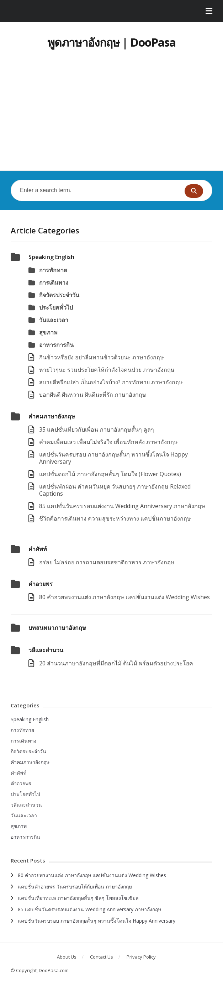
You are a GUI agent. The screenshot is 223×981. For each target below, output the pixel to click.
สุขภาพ (48, 332)
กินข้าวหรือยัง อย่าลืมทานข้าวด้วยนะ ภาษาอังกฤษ (101, 357)
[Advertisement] (111, 117)
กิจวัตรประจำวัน (59, 295)
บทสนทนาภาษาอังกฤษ (57, 628)
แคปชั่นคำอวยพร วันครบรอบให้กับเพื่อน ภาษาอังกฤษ (75, 886)
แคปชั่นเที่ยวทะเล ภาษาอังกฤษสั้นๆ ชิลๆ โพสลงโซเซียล (78, 898)
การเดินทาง (53, 282)
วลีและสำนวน (45, 650)
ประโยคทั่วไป (56, 307)
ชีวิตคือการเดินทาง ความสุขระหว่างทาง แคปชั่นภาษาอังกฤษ (115, 518)
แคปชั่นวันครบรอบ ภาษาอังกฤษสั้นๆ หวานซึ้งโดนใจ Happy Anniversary (113, 457)
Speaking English (51, 257)
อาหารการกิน (56, 345)
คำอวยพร (40, 584)
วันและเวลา (53, 320)
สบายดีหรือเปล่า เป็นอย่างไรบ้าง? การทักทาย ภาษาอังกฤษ (111, 382)
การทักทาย (53, 270)
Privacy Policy (141, 957)
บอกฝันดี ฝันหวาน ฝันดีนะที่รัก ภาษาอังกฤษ (92, 395)
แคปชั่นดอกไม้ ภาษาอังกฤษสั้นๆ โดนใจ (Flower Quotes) (110, 474)
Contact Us (101, 957)
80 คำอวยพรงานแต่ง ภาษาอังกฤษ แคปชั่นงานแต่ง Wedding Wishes (124, 597)
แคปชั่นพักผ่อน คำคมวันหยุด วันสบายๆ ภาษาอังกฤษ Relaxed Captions (115, 489)
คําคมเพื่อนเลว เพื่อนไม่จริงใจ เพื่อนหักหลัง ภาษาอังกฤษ (108, 442)
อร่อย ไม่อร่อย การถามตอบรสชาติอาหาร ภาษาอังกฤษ (107, 562)
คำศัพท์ (37, 549)
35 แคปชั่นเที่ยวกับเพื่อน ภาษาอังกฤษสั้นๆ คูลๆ (96, 429)
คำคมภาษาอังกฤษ (51, 416)
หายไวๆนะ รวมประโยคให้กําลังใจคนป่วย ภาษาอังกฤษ (107, 370)
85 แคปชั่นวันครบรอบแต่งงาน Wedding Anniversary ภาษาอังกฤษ (122, 506)
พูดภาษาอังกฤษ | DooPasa (111, 42)
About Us (66, 957)
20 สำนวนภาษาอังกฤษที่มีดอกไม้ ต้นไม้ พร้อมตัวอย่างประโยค (116, 663)
